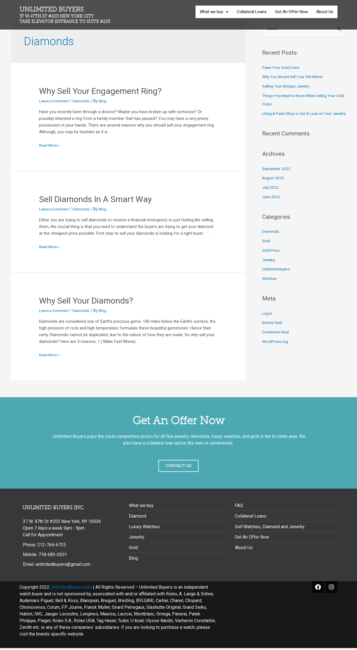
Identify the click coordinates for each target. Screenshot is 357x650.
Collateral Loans (252, 11)
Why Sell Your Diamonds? (86, 300)
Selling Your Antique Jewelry (288, 86)
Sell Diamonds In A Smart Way (96, 199)
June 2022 (271, 205)
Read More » (50, 145)
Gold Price (271, 259)
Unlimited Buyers (69, 15)
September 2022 (277, 177)
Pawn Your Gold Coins (282, 68)
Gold (266, 249)
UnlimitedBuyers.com (71, 589)
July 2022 (270, 196)
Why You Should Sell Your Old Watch (295, 77)
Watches (270, 287)
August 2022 (273, 187)
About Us (324, 11)
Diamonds (86, 100)
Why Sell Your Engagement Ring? (100, 91)
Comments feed (277, 340)
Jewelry (269, 268)
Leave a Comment (56, 100)
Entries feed (273, 331)
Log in (267, 322)
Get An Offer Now (291, 11)
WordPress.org (276, 350)
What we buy (214, 11)
